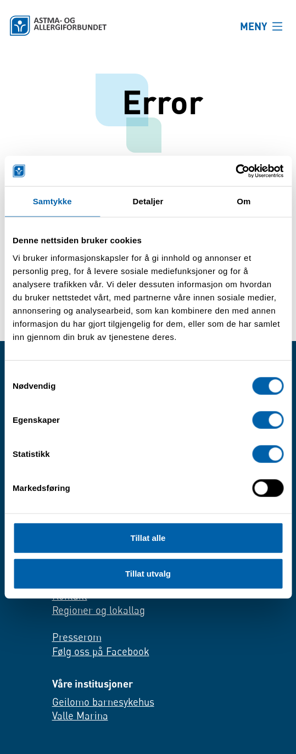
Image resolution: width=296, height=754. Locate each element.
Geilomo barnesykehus (103, 702)
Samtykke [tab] (52, 201)
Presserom (77, 637)
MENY (253, 26)
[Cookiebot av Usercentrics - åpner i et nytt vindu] (235, 171)
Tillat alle (148, 537)
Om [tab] (243, 201)
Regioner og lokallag (98, 610)
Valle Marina (80, 716)
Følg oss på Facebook (100, 651)
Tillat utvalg (148, 573)
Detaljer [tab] (148, 201)
